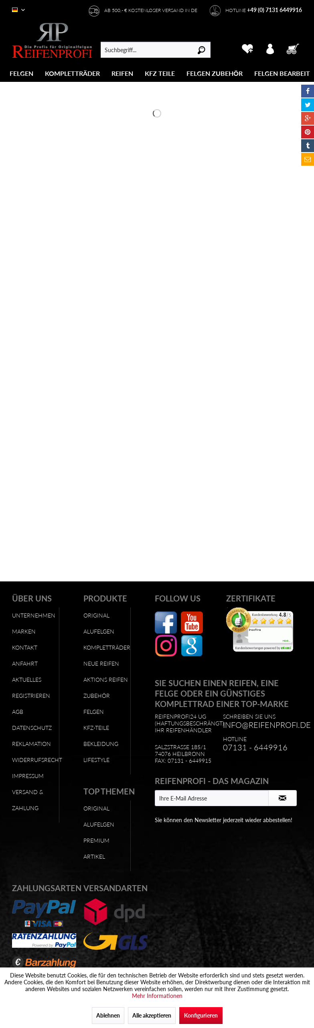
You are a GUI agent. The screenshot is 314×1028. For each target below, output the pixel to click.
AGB (17, 711)
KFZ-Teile (96, 727)
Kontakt (24, 647)
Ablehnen (108, 1015)
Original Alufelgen (98, 623)
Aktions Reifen (105, 679)
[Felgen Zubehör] (214, 73)
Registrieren (31, 695)
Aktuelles (26, 679)
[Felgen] (21, 73)
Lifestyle (96, 759)
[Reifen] (122, 73)
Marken (24, 631)
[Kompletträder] (72, 73)
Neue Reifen (101, 663)
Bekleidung (100, 743)
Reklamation (31, 743)
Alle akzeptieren (151, 1015)
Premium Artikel (96, 848)
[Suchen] (201, 50)
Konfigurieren (201, 1015)
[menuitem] (21, 73)
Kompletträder (106, 647)
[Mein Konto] (270, 48)
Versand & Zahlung (27, 799)
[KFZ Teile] (159, 73)
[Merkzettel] (247, 48)
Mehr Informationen (157, 995)
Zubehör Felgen (96, 703)
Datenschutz (32, 727)
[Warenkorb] (293, 48)
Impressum (28, 775)
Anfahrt (25, 663)
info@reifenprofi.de (267, 724)
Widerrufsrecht (35, 759)
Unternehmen (33, 615)
